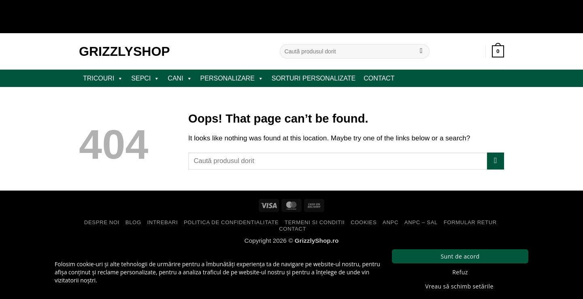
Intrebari (162, 222)
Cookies (364, 222)
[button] (498, 51)
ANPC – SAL (421, 222)
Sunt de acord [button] (459, 256)
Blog (133, 222)
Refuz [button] (460, 272)
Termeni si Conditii (315, 222)
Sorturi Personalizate (313, 78)
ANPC (390, 222)
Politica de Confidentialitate (231, 222)
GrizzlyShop (124, 51)
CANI (180, 78)
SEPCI (145, 78)
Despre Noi (101, 222)
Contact (379, 78)
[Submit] (421, 51)
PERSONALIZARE (232, 78)
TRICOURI (103, 78)
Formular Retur (470, 222)
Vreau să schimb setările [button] (459, 286)
